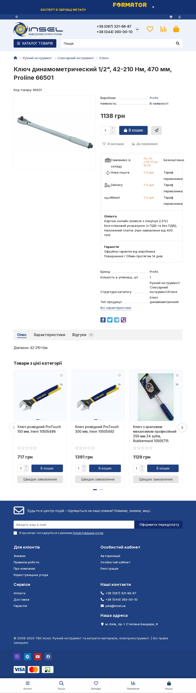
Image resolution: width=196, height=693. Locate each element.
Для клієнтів (27, 547)
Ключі (104, 58)
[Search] (122, 43)
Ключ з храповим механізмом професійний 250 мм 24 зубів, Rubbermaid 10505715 (155, 434)
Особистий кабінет (120, 547)
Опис (22, 335)
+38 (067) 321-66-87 (114, 26)
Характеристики (49, 335)
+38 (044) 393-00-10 (115, 32)
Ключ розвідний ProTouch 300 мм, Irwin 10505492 (97, 429)
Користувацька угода (31, 575)
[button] (14, 428)
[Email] (74, 525)
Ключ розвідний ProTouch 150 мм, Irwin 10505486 (39, 429)
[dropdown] (17, 16)
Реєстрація (109, 568)
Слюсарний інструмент (76, 58)
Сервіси (22, 584)
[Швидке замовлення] (156, 130)
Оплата (19, 593)
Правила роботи (26, 562)
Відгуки (83, 335)
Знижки (19, 556)
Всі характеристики (115, 308)
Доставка (21, 599)
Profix (154, 98)
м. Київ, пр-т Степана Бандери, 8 (131, 624)
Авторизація (110, 556)
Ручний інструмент (37, 58)
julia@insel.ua (115, 606)
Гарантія (20, 606)
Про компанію (24, 568)
